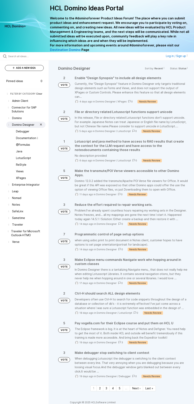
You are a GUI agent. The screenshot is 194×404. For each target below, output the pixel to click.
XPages (122, 101)
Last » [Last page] (149, 388)
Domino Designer (105, 101)
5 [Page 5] (119, 388)
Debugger (125, 376)
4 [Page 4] (113, 388)
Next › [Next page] (136, 388)
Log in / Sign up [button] (177, 56)
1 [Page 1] (93, 388)
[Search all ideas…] (26, 56)
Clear (39, 93)
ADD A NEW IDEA (24, 67)
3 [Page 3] (106, 388)
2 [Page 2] (100, 388)
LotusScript (124, 131)
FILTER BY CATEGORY (21, 93)
